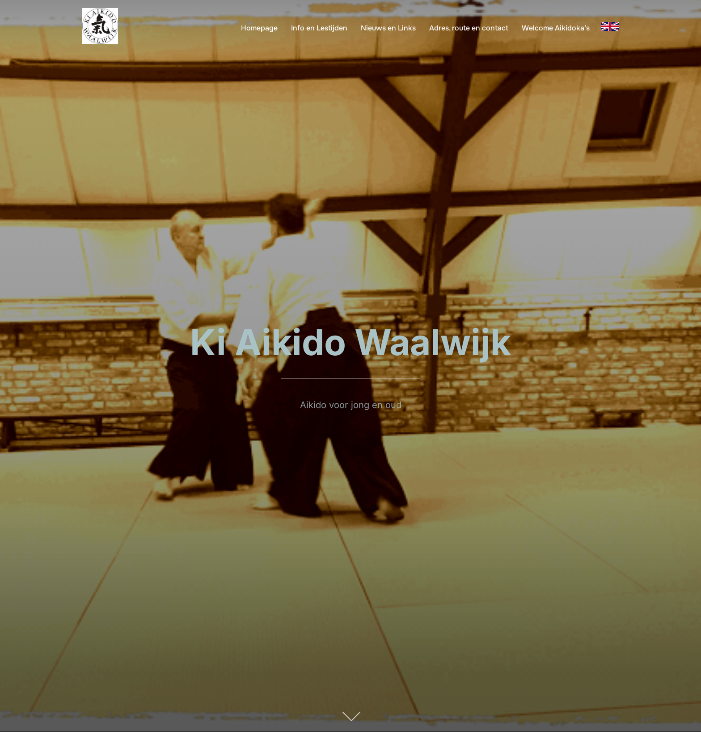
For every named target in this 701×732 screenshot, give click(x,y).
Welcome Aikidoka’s (556, 28)
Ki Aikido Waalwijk (350, 342)
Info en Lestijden (319, 28)
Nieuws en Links (388, 28)
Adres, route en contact (468, 28)
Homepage (259, 28)
